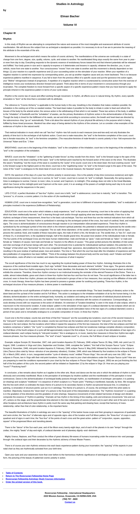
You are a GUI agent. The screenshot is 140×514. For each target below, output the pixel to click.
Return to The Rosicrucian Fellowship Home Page (30, 476)
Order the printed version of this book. (24, 482)
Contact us (70, 502)
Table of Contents (14, 473)
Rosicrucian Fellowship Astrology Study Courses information (35, 479)
